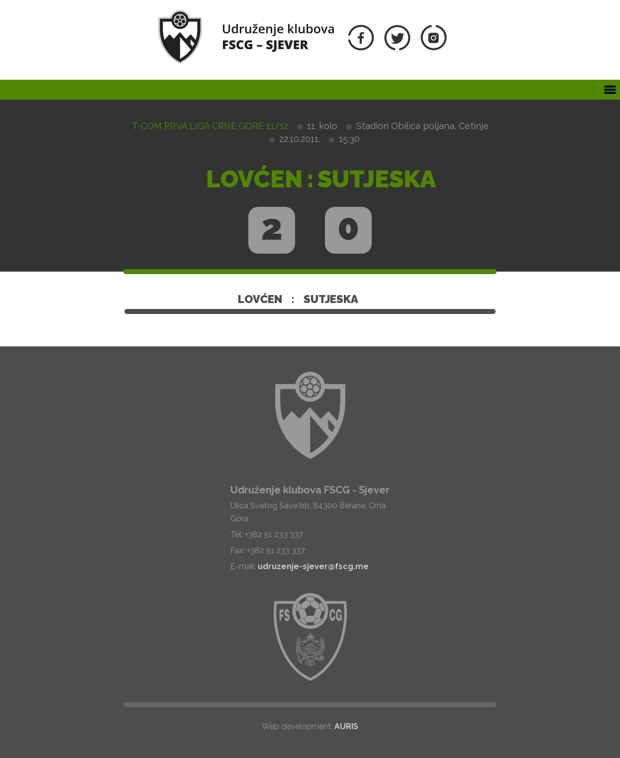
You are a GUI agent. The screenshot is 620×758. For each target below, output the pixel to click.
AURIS (346, 726)
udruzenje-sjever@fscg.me (313, 566)
